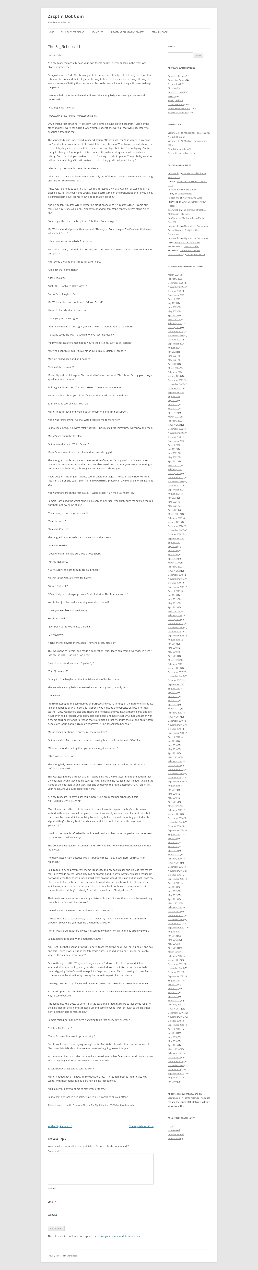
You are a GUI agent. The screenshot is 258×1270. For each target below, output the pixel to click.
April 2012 (173, 947)
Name (52, 1188)
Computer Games (177, 80)
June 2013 (173, 891)
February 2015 (175, 809)
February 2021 (175, 518)
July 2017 (172, 692)
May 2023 (173, 408)
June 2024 (173, 355)
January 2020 (174, 570)
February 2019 (175, 615)
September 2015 (176, 781)
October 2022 (174, 436)
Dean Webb (97, 32)
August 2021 (174, 493)
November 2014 (176, 822)
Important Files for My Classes (127, 32)
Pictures (172, 88)
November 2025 (176, 286)
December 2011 (175, 964)
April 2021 (173, 509)
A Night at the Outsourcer (195, 226)
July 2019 (172, 595)
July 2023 (172, 400)
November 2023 (176, 384)
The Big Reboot (98, 1105)
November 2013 (176, 870)
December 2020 (175, 526)
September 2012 (176, 927)
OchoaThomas (175, 254)
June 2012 (173, 939)
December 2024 (175, 331)
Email (52, 1201)
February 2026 (175, 278)
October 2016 (174, 728)
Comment (54, 1151)
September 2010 (176, 1024)
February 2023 (175, 420)
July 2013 (172, 887)
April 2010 (173, 1045)
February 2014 (175, 858)
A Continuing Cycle (192, 197)
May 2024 (173, 359)
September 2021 (176, 489)
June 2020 (173, 550)
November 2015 (176, 773)
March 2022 (174, 465)
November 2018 (176, 627)
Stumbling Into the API (179, 149)
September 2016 (176, 732)
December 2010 (175, 1012)
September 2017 (176, 684)
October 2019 (174, 582)
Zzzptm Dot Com (66, 16)
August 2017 (174, 688)
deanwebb (129, 1105)
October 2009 (174, 1069)
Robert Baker (174, 230)
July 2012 (172, 935)
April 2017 (173, 704)
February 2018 (175, 663)
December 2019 (175, 574)
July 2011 (172, 984)
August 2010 (174, 1028)
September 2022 (176, 440)
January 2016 (174, 765)
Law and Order (191, 246)
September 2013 (176, 878)
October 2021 (174, 485)
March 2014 (174, 854)
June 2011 (173, 988)
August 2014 (174, 834)
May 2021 (173, 505)
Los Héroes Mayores (190, 250)
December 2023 (175, 380)
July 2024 (172, 351)
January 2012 (174, 959)
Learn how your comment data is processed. (118, 1236)
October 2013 (174, 874)
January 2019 (174, 619)
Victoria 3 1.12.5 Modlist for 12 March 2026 (189, 132)
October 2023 (174, 388)
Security (172, 96)
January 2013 (174, 911)
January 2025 (174, 327)
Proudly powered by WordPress (62, 1255)
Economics (173, 84)
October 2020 (174, 534)
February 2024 (175, 372)
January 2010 (174, 1057)
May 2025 (173, 311)
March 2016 (174, 757)
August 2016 (174, 736)
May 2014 (173, 846)
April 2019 (173, 607)
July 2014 (172, 838)
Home (51, 32)
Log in (171, 1126)
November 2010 (176, 1016)
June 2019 (173, 599)
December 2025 (175, 282)
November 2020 (176, 530)
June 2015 (173, 793)
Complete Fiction (81, 1105)
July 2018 (172, 643)
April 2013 (173, 899)
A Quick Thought (176, 136)
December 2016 (175, 720)
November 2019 (176, 578)
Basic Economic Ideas (72, 32)
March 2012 (174, 951)
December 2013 (175, 866)
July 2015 (172, 789)
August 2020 (174, 542)
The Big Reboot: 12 (141, 1126)
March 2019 (174, 611)
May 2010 (173, 1041)
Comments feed (176, 1134)
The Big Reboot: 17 (195, 254)
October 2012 (174, 923)
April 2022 (173, 461)
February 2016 (175, 761)
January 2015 (174, 814)
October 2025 (174, 290)
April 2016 (173, 753)
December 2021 (175, 477)
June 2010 (173, 1037)
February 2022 (175, 469)
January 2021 (174, 522)
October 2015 (174, 777)
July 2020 (172, 546)
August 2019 (174, 591)
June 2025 (173, 307)
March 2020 (174, 562)
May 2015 (173, 797)
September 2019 (176, 586)
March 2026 (174, 274)
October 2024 (174, 339)
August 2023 (174, 396)
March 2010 (174, 1049)
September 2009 (176, 1073)
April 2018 (173, 655)
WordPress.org (175, 1138)
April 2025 (173, 315)
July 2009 (172, 1081)
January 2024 (174, 376)
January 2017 (174, 716)
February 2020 (175, 566)
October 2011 (174, 972)
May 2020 (173, 554)
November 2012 (176, 919)
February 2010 (175, 1053)
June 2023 (173, 404)
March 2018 (174, 659)
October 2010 (174, 1020)
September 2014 (176, 830)
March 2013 (174, 903)
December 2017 (175, 672)
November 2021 (176, 481)
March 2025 (174, 319)
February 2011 (175, 1004)
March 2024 (174, 367)
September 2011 (176, 976)
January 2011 (174, 1008)
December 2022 (175, 428)
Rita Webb (173, 217)
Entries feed (174, 1130)
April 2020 (173, 558)
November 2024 (176, 335)
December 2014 (175, 818)
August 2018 (174, 639)
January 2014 (174, 862)
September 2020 (176, 538)
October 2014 (174, 826)
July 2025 (172, 303)
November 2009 (176, 1065)
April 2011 (173, 996)
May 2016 (173, 749)
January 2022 (174, 473)
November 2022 (176, 432)
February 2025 (175, 323)
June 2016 (173, 745)
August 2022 (174, 445)
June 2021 (173, 501)
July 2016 (172, 741)
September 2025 (176, 295)
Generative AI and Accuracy (181, 153)
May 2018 (173, 651)
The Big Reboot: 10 (60, 1126)
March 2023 (174, 416)
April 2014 (173, 850)
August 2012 (174, 931)
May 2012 (173, 943)
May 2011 (173, 992)
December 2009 (175, 1061)
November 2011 (176, 968)
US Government (176, 104)
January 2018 (174, 668)
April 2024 (173, 363)
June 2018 (173, 647)
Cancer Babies (189, 189)
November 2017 (176, 676)
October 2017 (174, 680)
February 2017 (175, 712)
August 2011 (174, 980)
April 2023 (173, 412)
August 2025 (174, 299)
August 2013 (174, 882)
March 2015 (174, 805)
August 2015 (174, 785)
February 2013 (175, 907)
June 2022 (173, 453)
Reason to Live (175, 92)
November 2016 (176, 724)
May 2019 (173, 603)
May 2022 (173, 457)
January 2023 (174, 424)
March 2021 (174, 513)
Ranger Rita (173, 197)
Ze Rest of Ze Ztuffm (178, 112)
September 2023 (176, 392)
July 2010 (172, 1032)
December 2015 (175, 769)
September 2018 (176, 635)
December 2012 (175, 915)
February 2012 (175, 955)
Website (52, 1214)
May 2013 (173, 895)
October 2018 (174, 631)
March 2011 (174, 1000)
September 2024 (176, 343)
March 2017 (174, 708)
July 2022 (172, 449)
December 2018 (175, 623)
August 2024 (174, 347)
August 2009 (174, 1077)
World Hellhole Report (179, 108)
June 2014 (173, 842)
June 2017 (173, 696)
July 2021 (172, 497)
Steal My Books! (160, 32)
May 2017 (173, 700)
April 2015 (173, 801)
